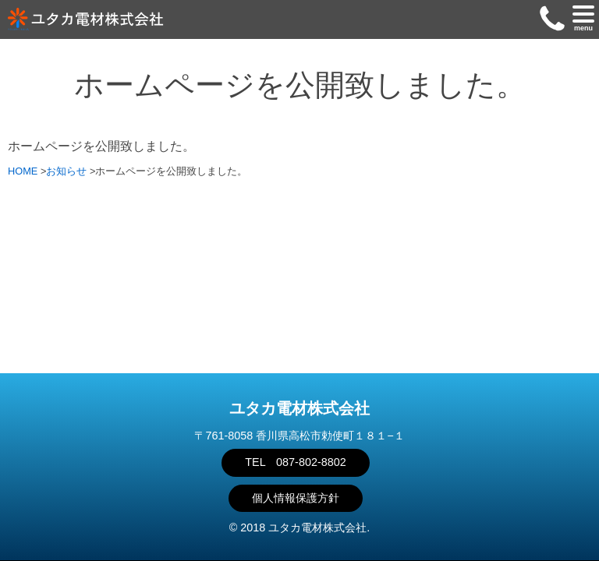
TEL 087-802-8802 (295, 462)
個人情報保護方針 (295, 498)
